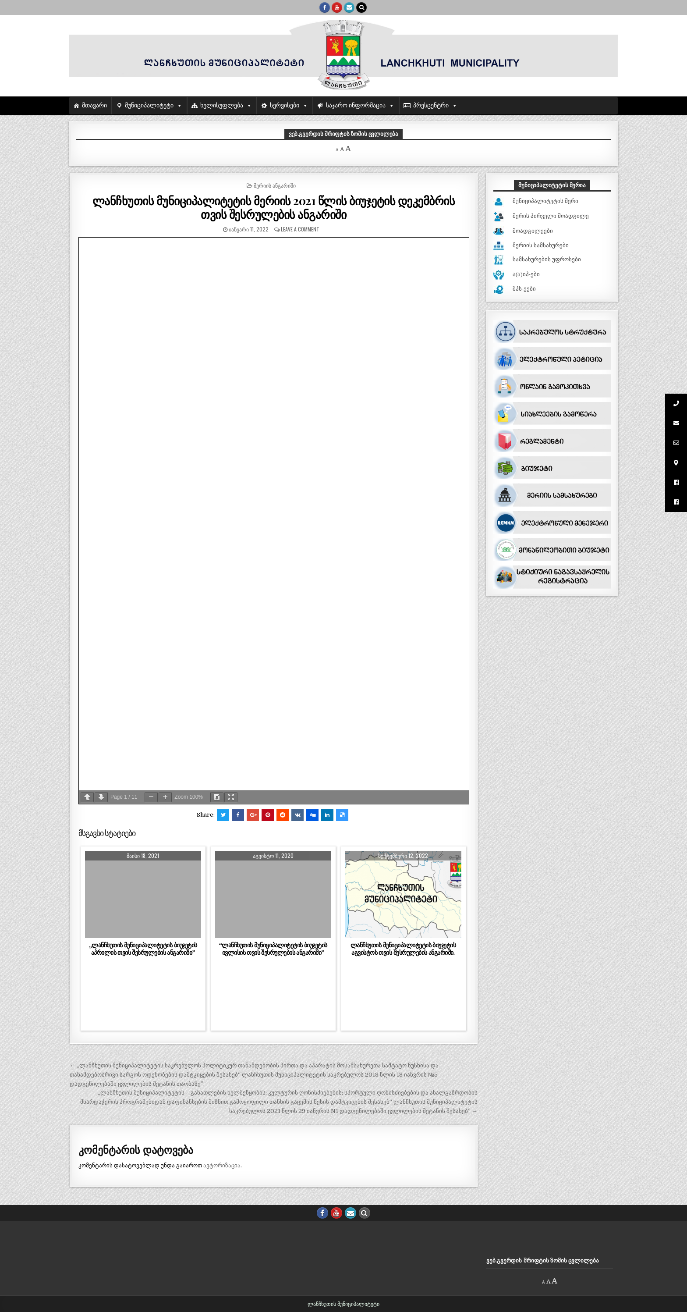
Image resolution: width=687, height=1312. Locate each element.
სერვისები (284, 105)
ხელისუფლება (221, 105)
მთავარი (94, 105)
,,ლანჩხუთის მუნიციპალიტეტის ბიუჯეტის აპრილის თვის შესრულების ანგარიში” (143, 949)
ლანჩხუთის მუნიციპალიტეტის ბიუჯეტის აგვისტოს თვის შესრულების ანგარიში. (403, 949)
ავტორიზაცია (222, 1165)
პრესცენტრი (431, 105)
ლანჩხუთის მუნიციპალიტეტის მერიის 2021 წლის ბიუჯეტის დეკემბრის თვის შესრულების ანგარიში (273, 207)
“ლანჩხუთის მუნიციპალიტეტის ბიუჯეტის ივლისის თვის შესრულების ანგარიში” (273, 949)
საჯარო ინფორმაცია (356, 105)
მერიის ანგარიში (275, 185)
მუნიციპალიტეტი (149, 105)
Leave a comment (300, 229)
